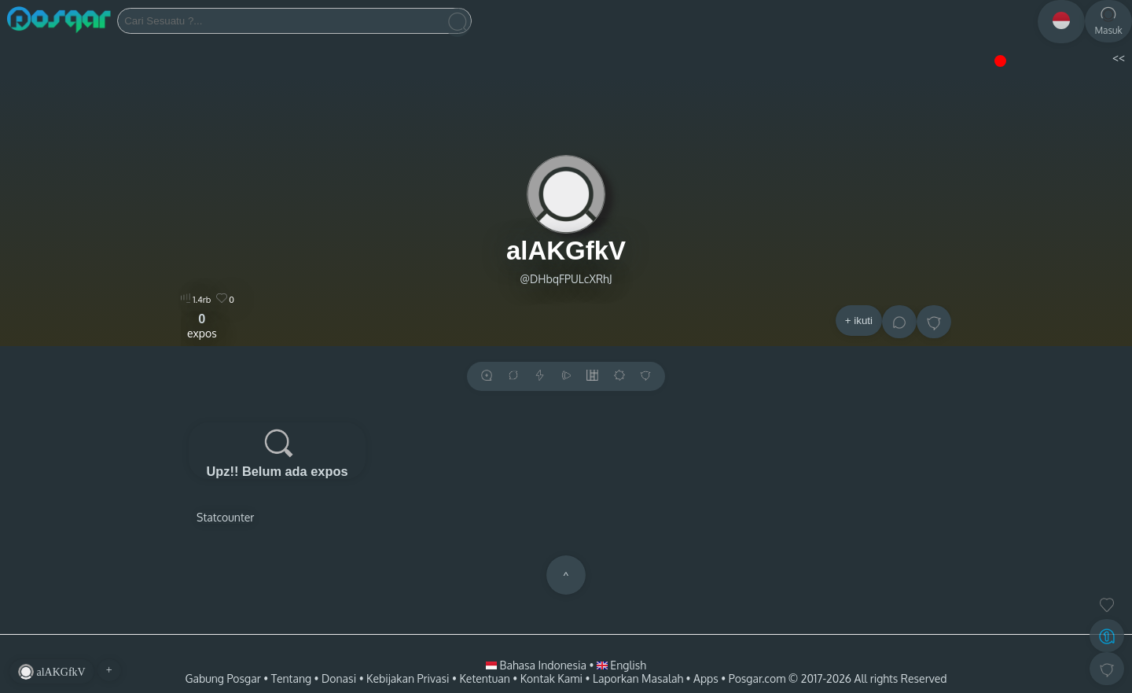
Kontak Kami (551, 678)
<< (1118, 57)
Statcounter (225, 517)
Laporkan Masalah (638, 678)
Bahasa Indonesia (537, 665)
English (621, 665)
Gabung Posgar (222, 678)
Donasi (339, 678)
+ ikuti (859, 320)
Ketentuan (484, 678)
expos (202, 325)
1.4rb (196, 299)
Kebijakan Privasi (407, 678)
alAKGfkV (566, 250)
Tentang (291, 678)
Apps (706, 678)
